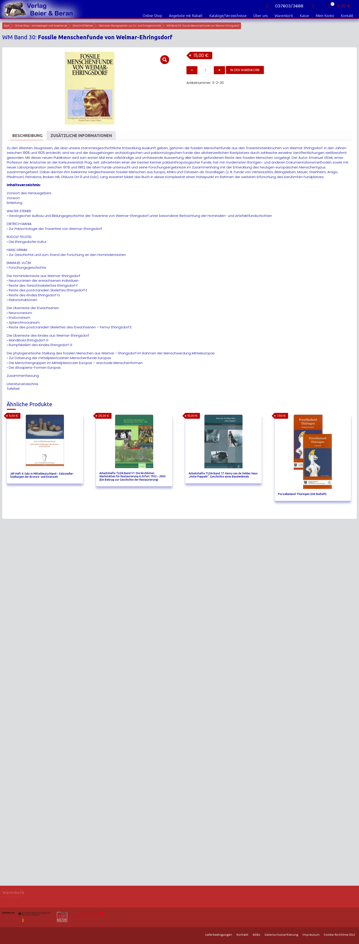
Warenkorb (284, 16)
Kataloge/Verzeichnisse (228, 16)
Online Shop (152, 16)
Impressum (311, 935)
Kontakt (347, 16)
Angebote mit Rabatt (186, 16)
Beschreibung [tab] (27, 135)
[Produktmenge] (205, 70)
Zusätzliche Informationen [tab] (81, 135)
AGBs (256, 935)
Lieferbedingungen (218, 935)
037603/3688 (283, 6)
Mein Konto (325, 16)
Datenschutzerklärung (281, 935)
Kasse (304, 16)
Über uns (260, 16)
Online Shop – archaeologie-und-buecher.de (41, 25)
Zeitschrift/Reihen (82, 25)
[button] (164, 59)
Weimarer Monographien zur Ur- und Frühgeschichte (130, 25)
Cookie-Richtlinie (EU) (339, 935)
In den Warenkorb (244, 70)
